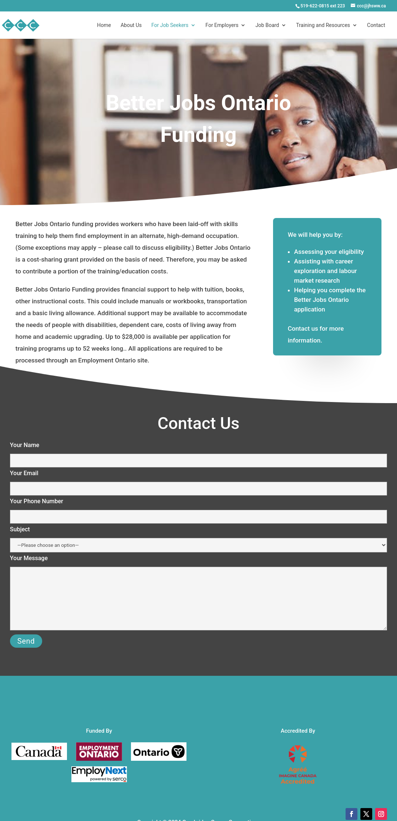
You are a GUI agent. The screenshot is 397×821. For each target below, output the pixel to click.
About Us (131, 25)
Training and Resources (323, 25)
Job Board (267, 25)
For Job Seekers (169, 25)
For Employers (221, 25)
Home (104, 25)
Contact (376, 25)
